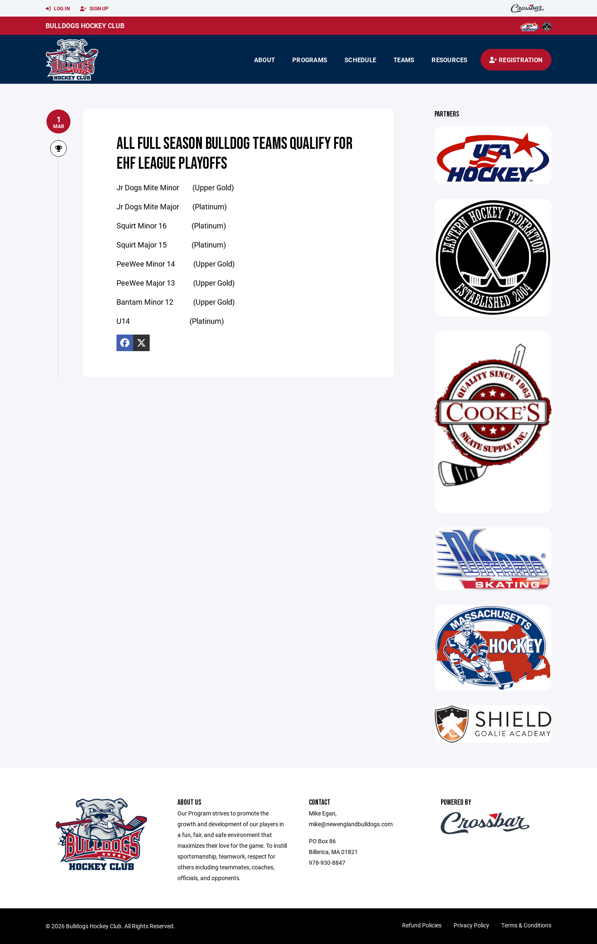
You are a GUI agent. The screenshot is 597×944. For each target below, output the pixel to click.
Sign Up (94, 8)
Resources (449, 60)
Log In (58, 8)
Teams (403, 60)
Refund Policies (422, 925)
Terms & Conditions (526, 925)
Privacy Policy (471, 925)
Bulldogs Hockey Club (85, 25)
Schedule (360, 60)
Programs (309, 60)
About (264, 60)
